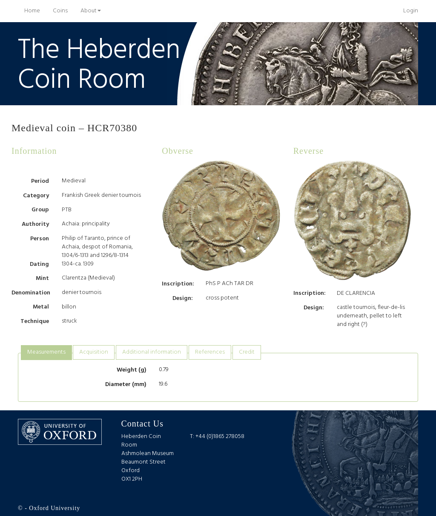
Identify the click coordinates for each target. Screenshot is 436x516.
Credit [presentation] (247, 352)
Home (35, 11)
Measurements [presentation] (46, 352)
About (90, 11)
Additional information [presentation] (151, 352)
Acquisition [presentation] (93, 352)
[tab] (46, 352)
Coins (60, 11)
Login (410, 11)
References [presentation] (210, 352)
